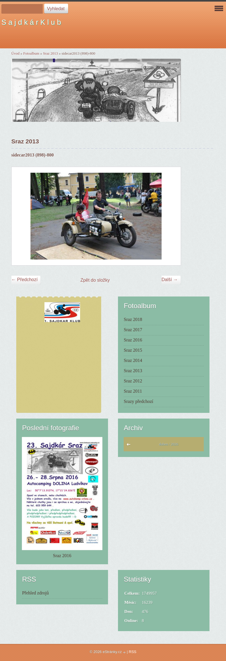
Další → (170, 279)
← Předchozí (24, 279)
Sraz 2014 (133, 360)
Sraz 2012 (133, 380)
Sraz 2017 (133, 329)
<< (130, 446)
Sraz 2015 (133, 350)
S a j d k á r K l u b (31, 22)
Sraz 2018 (133, 319)
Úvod (15, 53)
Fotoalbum (31, 53)
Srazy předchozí (138, 401)
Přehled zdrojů (35, 592)
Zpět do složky (95, 280)
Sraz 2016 (133, 339)
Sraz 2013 (50, 53)
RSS (133, 652)
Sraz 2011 (133, 391)
